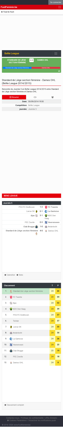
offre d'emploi (51, 418)
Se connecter (55, 2)
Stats (21, 275)
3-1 (41, 215)
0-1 (41, 211)
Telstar (14, 321)
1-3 (41, 207)
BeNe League (34, 105)
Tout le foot (7, 12)
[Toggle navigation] (55, 53)
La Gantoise (52, 211)
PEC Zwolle (31, 222)
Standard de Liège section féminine (26, 291)
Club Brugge (30, 227)
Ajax (34, 215)
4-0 (31, 60)
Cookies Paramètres (17, 420)
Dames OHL (42, 60)
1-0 (41, 226)
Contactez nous (12, 418)
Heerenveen (52, 222)
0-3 (41, 222)
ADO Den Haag (17, 309)
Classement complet (15, 405)
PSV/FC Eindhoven (28, 207)
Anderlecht (51, 227)
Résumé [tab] (14, 97)
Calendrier (11, 275)
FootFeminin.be (9, 7)
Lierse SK (32, 211)
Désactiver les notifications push (42, 420)
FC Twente (51, 207)
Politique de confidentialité (32, 418)
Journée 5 (32, 109)
